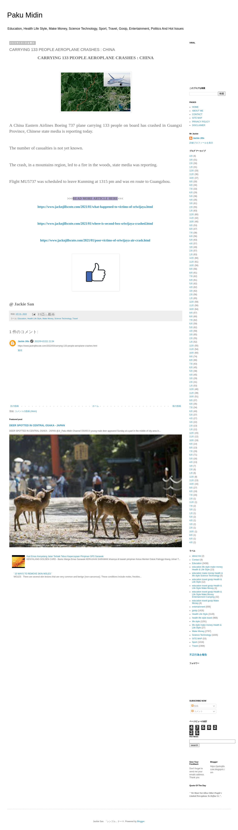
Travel (75, 318)
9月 (191, 181)
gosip (194, 610)
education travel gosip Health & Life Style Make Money (207, 586)
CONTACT (197, 114)
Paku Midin (25, 15)
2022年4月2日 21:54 (44, 341)
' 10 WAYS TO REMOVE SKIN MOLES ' (33, 573)
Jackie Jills (23, 341)
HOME (195, 107)
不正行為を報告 (198, 654)
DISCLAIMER (198, 125)
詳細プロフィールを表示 (201, 143)
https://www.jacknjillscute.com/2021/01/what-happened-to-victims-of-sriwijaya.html (95, 207)
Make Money (48, 318)
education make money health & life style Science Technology (207, 574)
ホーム (95, 406)
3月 (191, 160)
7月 (191, 189)
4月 (191, 156)
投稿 (194, 706)
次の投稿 (14, 406)
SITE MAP (197, 118)
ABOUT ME (197, 111)
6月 (191, 192)
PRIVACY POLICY (201, 121)
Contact (195, 560)
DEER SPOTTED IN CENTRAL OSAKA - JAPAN (37, 425)
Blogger (140, 821)
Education (22, 318)
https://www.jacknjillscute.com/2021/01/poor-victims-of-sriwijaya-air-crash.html (95, 240)
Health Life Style (34, 318)
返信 (20, 350)
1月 (191, 167)
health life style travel (202, 618)
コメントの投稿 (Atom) (26, 411)
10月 (191, 178)
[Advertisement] (207, 63)
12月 (191, 170)
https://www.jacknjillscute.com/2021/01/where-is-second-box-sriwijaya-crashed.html (95, 223)
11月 (191, 174)
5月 (191, 196)
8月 (191, 185)
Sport (194, 642)
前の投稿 (176, 406)
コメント (197, 711)
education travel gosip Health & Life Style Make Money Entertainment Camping (207, 594)
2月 (191, 163)
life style (196, 621)
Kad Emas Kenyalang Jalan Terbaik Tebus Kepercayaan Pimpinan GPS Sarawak (65, 556)
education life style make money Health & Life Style (207, 568)
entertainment (198, 607)
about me (196, 556)
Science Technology (62, 318)
